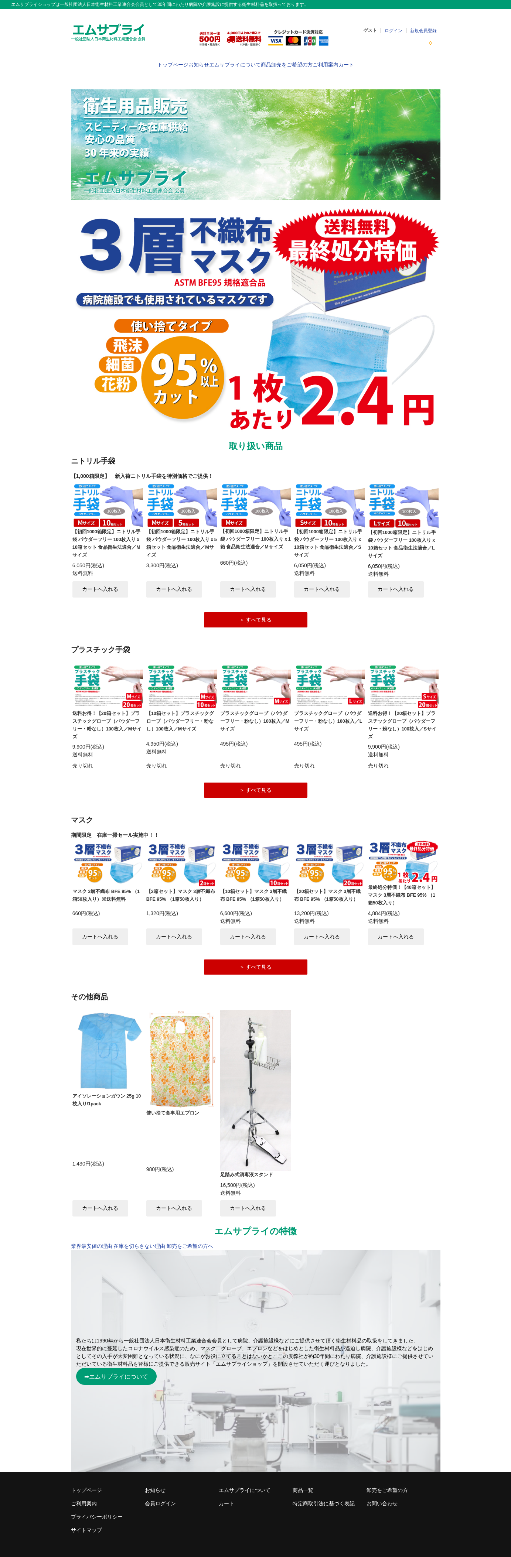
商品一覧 (303, 1483)
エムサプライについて (220, 61)
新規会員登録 (423, 26)
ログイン (393, 26)
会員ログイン (160, 1497)
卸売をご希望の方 (306, 61)
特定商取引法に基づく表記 (324, 1497)
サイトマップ (86, 1523)
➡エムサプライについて (116, 1369)
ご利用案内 (355, 61)
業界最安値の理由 (91, 1239)
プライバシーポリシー (97, 1510)
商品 (266, 61)
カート (390, 61)
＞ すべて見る (255, 610)
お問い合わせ (382, 1497)
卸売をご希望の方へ (190, 1239)
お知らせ (169, 61)
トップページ (128, 61)
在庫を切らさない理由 (139, 1239)
